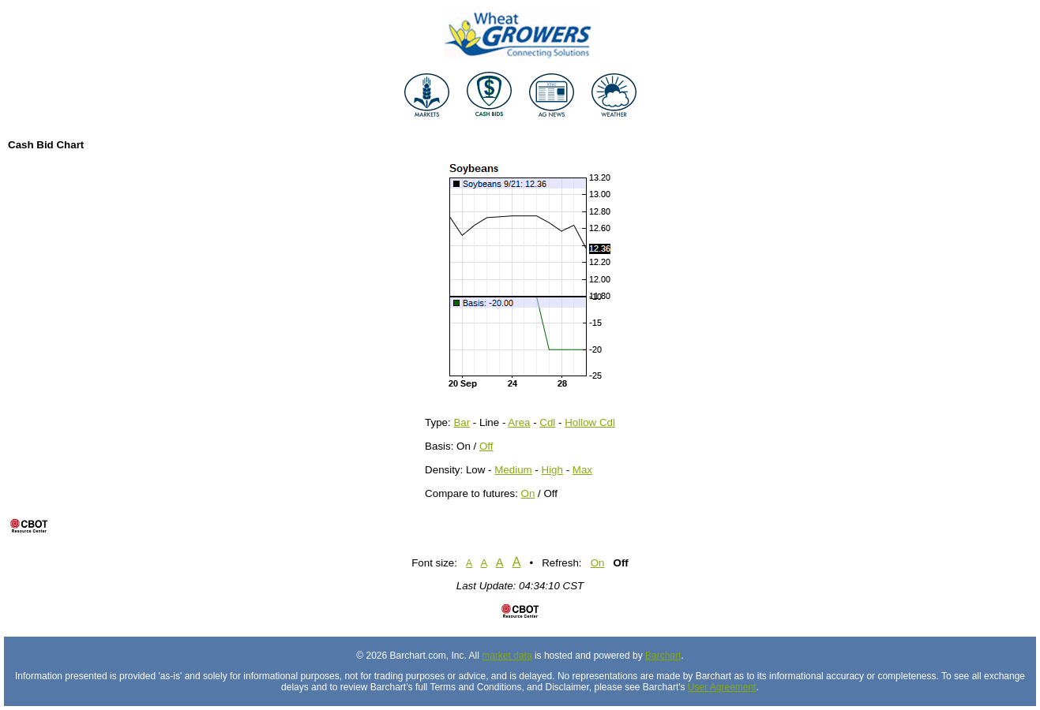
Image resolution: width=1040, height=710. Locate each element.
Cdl (547, 422)
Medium (512, 470)
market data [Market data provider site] (506, 655)
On (528, 493)
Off (486, 446)
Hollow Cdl (590, 422)
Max (582, 470)
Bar (461, 422)
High (552, 470)
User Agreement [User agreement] (722, 687)
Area (519, 422)
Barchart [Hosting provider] (663, 655)
